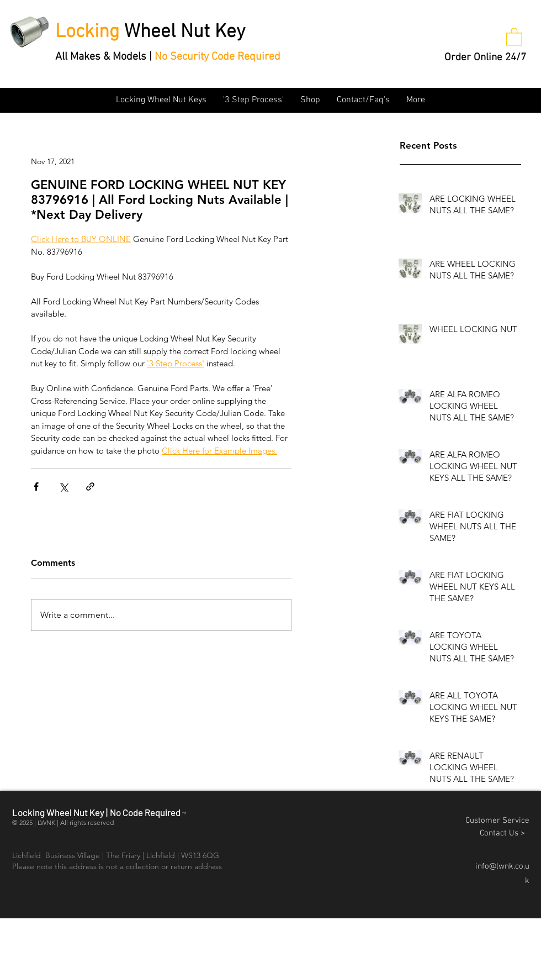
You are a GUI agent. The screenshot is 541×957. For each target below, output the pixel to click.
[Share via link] (90, 486)
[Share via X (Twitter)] (63, 486)
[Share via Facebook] (36, 486)
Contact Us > (504, 833)
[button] (514, 36)
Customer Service (497, 820)
